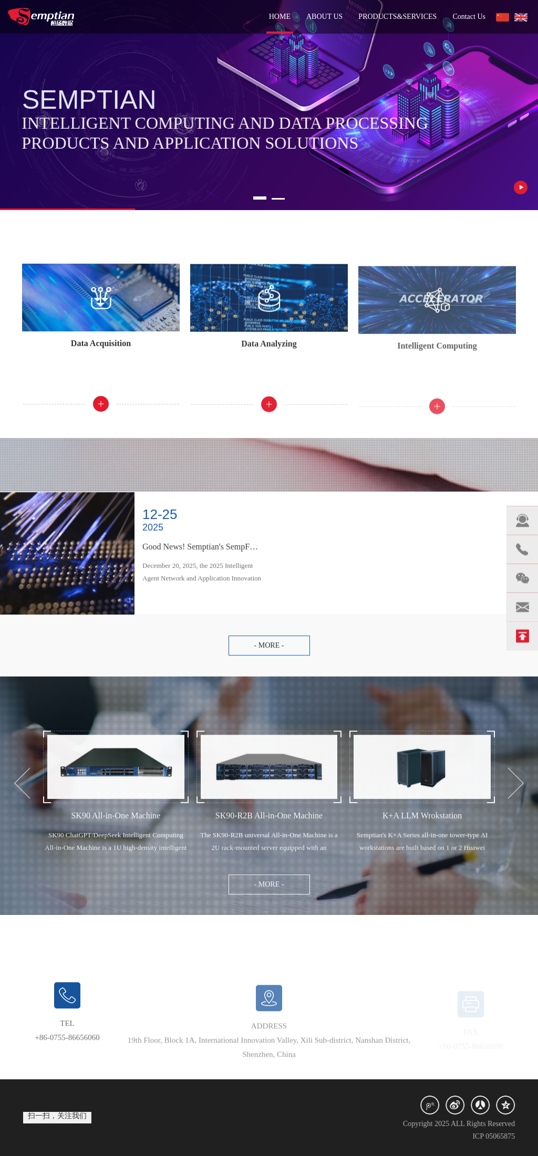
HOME (280, 16)
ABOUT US (324, 16)
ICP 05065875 (503, 1136)
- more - (269, 655)
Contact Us (468, 16)
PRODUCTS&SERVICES (397, 16)
